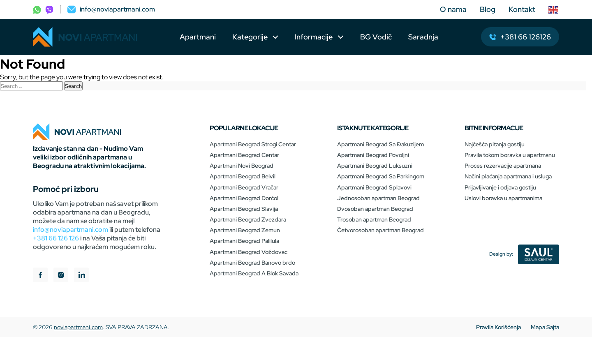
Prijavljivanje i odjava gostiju (500, 187)
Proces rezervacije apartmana (503, 165)
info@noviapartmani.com (70, 229)
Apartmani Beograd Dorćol (244, 198)
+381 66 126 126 (56, 238)
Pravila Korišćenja (498, 327)
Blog (487, 9)
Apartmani (198, 37)
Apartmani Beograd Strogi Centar (253, 144)
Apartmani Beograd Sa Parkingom (380, 176)
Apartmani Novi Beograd (241, 165)
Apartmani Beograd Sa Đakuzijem (380, 144)
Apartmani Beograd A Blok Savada (254, 273)
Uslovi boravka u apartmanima (503, 198)
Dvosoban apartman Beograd (375, 208)
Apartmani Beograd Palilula (244, 241)
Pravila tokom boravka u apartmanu (510, 155)
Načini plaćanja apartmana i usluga (508, 176)
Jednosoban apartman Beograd (378, 198)
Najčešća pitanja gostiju (495, 144)
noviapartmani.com (78, 327)
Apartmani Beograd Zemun (245, 230)
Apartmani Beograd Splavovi (374, 187)
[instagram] (60, 276)
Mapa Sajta (545, 327)
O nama (453, 9)
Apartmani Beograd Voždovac (248, 252)
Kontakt (522, 9)
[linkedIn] (81, 276)
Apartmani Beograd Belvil (242, 176)
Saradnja (423, 37)
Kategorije (250, 37)
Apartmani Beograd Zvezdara (248, 219)
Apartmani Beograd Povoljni (373, 155)
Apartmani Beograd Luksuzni (374, 165)
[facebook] (40, 276)
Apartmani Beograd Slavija (244, 208)
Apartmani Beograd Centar (244, 155)
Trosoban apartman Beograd (374, 219)
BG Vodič (376, 37)
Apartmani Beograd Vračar (244, 187)
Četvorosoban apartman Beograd (380, 230)
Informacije (314, 37)
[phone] (37, 9)
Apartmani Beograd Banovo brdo (252, 262)
